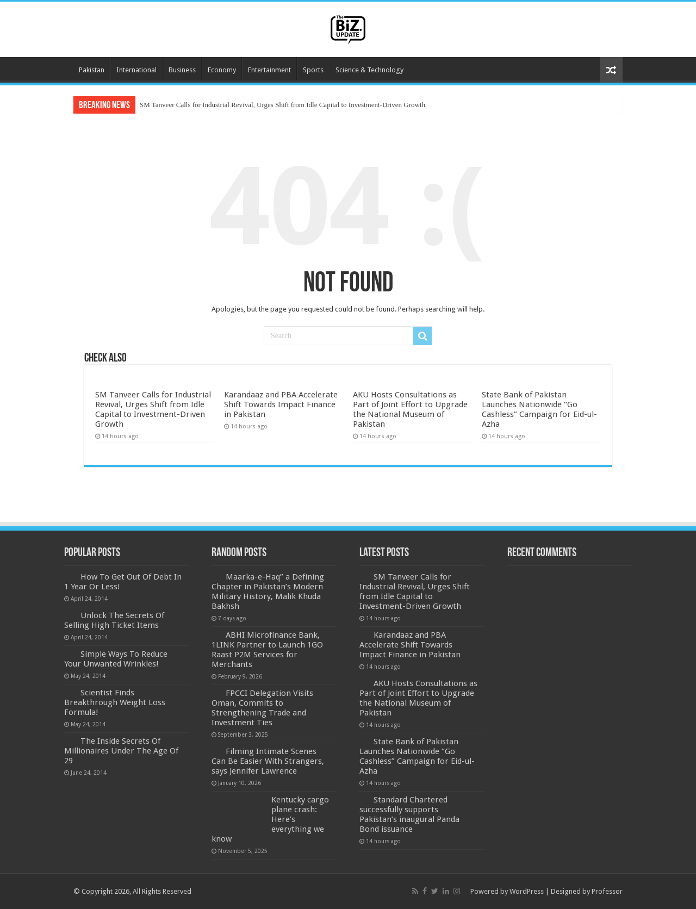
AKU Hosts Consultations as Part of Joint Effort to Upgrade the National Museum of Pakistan (410, 409)
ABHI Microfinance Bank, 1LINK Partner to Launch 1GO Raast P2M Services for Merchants (267, 649)
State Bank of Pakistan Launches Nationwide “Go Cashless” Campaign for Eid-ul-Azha (539, 409)
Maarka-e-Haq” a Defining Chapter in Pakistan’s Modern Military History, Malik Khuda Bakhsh (268, 591)
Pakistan (91, 70)
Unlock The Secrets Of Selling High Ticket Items (114, 620)
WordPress (526, 891)
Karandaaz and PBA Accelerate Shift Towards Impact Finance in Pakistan (281, 404)
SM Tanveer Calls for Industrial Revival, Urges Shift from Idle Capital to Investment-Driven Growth (282, 105)
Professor (607, 891)
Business (182, 70)
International (136, 70)
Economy (222, 70)
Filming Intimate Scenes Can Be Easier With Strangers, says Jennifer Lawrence (268, 761)
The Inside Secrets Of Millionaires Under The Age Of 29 (121, 750)
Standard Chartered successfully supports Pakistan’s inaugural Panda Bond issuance (409, 814)
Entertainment (269, 70)
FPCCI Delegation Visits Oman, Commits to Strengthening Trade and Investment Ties (262, 707)
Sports (313, 70)
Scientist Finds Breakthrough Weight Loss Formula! (114, 702)
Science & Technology (369, 70)
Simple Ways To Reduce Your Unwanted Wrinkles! (115, 659)
